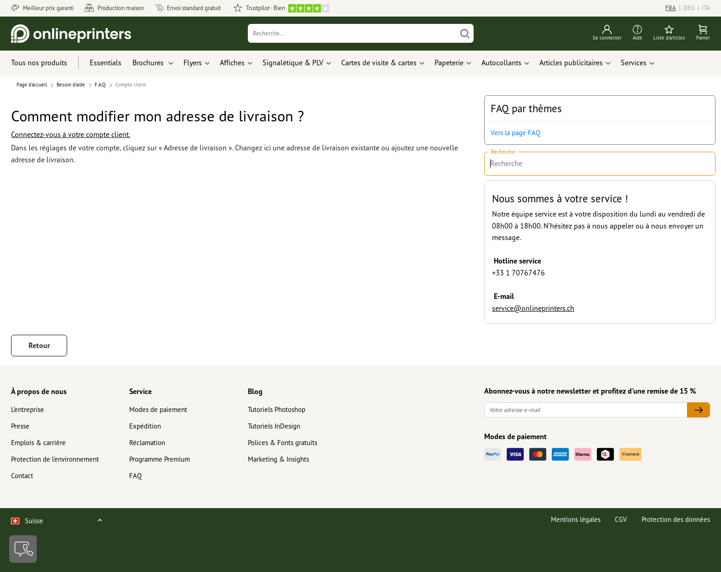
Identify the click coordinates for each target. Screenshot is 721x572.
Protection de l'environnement (55, 459)
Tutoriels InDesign (274, 426)
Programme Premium (159, 459)
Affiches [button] (232, 62)
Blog (255, 391)
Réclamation (147, 442)
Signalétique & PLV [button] (293, 62)
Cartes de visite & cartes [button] (379, 62)
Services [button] (634, 62)
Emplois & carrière (38, 442)
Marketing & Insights (278, 459)
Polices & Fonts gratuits (282, 442)
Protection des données (675, 519)
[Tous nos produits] (47, 63)
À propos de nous (39, 391)
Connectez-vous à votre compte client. (70, 134)
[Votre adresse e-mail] (585, 410)
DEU (688, 8)
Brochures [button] (149, 62)
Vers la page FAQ (515, 132)
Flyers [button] (192, 62)
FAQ (135, 475)
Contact (22, 475)
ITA (706, 8)
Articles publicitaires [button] (571, 62)
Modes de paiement (158, 409)
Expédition (145, 426)
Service (140, 391)
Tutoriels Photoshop (276, 409)
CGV (621, 519)
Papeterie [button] (449, 62)
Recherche (503, 152)
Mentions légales (576, 519)
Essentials (105, 62)
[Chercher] (465, 33)
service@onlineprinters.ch (533, 308)
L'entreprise (27, 409)
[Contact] (23, 549)
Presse (20, 426)
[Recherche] (352, 33)
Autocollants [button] (501, 62)
